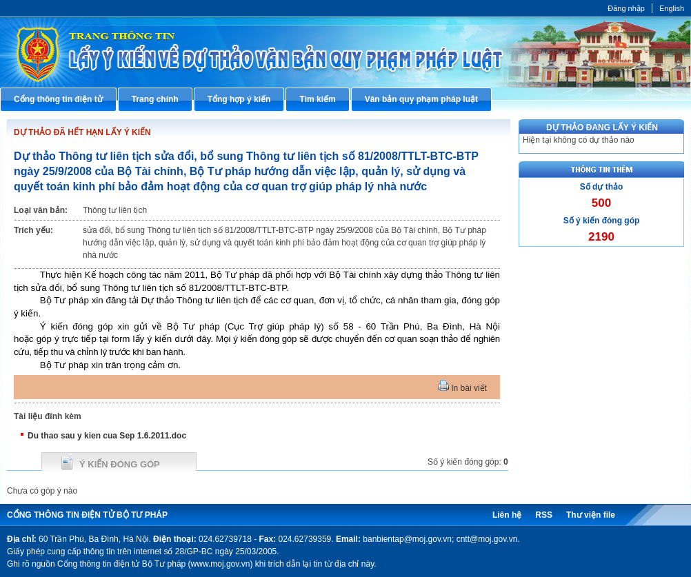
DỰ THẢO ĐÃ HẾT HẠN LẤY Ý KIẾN (82, 132)
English (671, 8)
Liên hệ (506, 515)
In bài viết (462, 388)
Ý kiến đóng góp (119, 464)
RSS (543, 515)
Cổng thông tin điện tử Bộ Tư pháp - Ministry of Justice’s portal (345, 52)
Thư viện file (590, 515)
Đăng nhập (626, 8)
